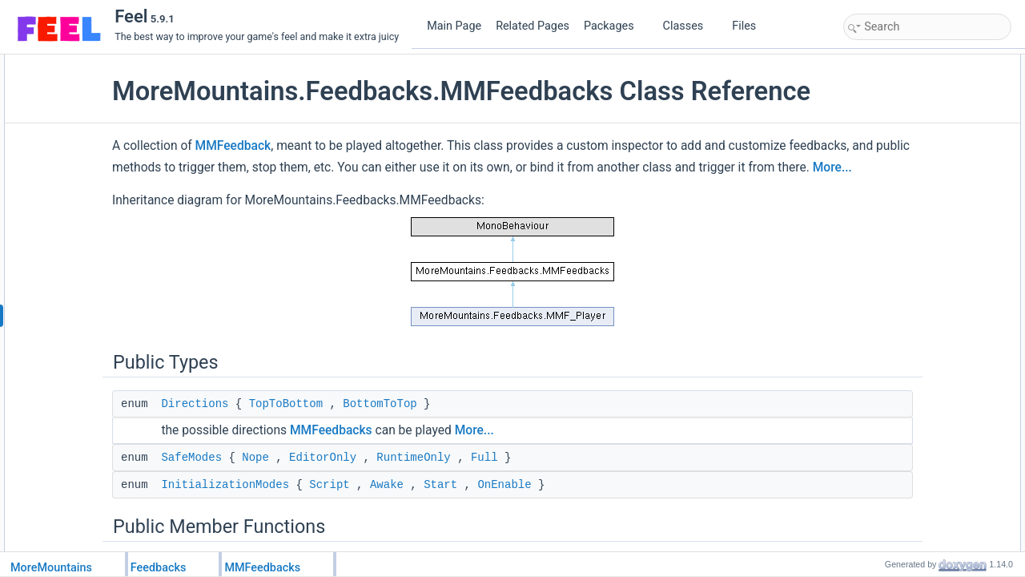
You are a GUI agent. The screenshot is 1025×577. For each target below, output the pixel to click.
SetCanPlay (886, 521)
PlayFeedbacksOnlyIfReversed (927, 327)
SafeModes (292, 509)
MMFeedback (334, 176)
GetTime (879, 151)
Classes (689, 26)
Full (585, 509)
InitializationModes (326, 537)
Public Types (875, 63)
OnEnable (605, 537)
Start (541, 537)
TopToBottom (387, 456)
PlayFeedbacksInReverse (916, 292)
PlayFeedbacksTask (904, 239)
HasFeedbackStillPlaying (914, 416)
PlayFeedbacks (894, 222)
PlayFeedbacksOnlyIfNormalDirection (940, 363)
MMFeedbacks (432, 482)
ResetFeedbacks (897, 486)
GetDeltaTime (890, 169)
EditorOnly (423, 509)
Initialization (886, 186)
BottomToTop (480, 456)
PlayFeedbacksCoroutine (914, 398)
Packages (615, 26)
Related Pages (532, 26)
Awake (487, 537)
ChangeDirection (896, 504)
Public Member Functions (902, 133)
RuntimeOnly (514, 509)
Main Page (454, 26)
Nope (356, 509)
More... (558, 219)
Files (750, 26)
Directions (295, 456)
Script (430, 537)
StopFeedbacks (894, 433)
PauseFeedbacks (898, 539)
